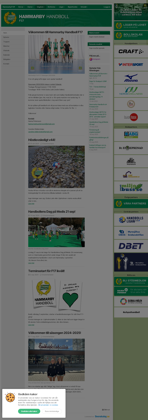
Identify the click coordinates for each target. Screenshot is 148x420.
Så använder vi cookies (48, 405)
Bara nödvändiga (52, 411)
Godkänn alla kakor (29, 411)
